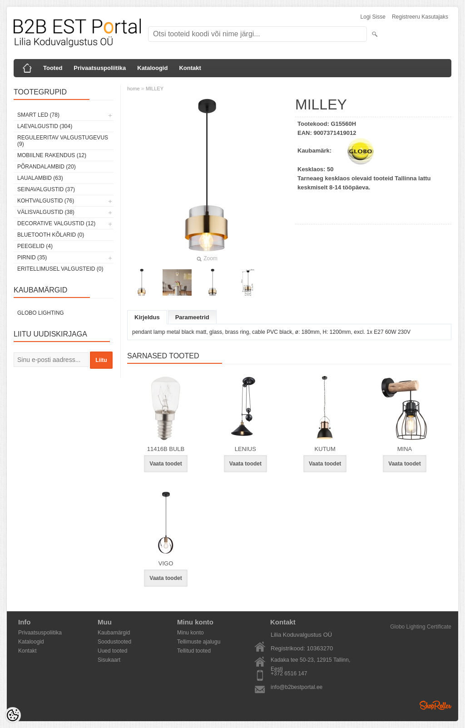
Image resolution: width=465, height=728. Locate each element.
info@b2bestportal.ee (296, 687)
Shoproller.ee (435, 705)
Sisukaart (109, 660)
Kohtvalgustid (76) (45, 201)
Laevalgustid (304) (44, 126)
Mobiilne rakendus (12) (51, 155)
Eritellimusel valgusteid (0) (60, 269)
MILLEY (154, 88)
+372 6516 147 (289, 673)
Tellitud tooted (194, 651)
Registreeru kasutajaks (420, 17)
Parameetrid (192, 317)
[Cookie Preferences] (13, 715)
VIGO (165, 563)
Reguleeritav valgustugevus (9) (62, 140)
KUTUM (325, 449)
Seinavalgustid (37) (46, 189)
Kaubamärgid (114, 632)
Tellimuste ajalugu (198, 642)
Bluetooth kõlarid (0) (50, 235)
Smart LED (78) (38, 115)
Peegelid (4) (35, 246)
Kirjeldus (147, 317)
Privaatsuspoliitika (100, 67)
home (133, 88)
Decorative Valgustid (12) (56, 223)
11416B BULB (165, 449)
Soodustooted (114, 642)
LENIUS (245, 449)
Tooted (52, 67)
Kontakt (190, 67)
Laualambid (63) (40, 178)
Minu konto (190, 632)
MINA (404, 449)
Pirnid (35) (32, 257)
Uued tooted (112, 651)
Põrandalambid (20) (46, 166)
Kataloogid (152, 67)
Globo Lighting (40, 313)
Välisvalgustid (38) (45, 212)
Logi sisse (373, 17)
